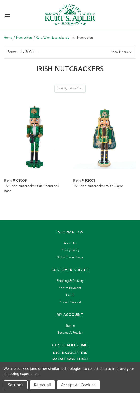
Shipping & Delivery (70, 280)
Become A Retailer (70, 332)
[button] (70, 52)
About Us (70, 243)
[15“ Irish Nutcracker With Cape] (104, 137)
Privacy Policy (70, 250)
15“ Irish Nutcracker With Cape (98, 186)
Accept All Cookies (78, 385)
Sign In (70, 325)
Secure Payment (70, 288)
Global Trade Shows (70, 257)
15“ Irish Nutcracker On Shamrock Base (31, 189)
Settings (15, 385)
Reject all (42, 385)
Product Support (70, 302)
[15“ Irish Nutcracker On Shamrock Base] (35, 137)
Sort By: (63, 88)
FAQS (70, 295)
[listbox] (77, 88)
